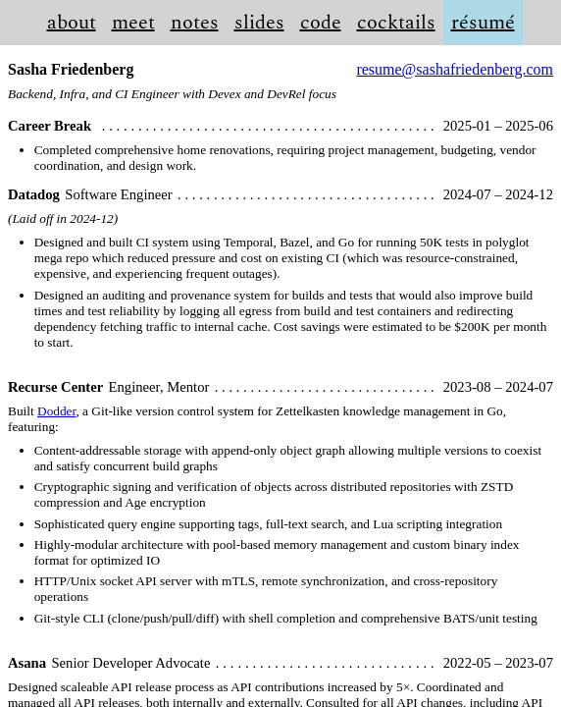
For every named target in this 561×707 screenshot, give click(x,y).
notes (195, 22)
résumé (483, 22)
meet (133, 22)
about (71, 22)
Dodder (56, 411)
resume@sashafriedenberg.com (454, 69)
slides (259, 22)
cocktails (396, 22)
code (320, 22)
